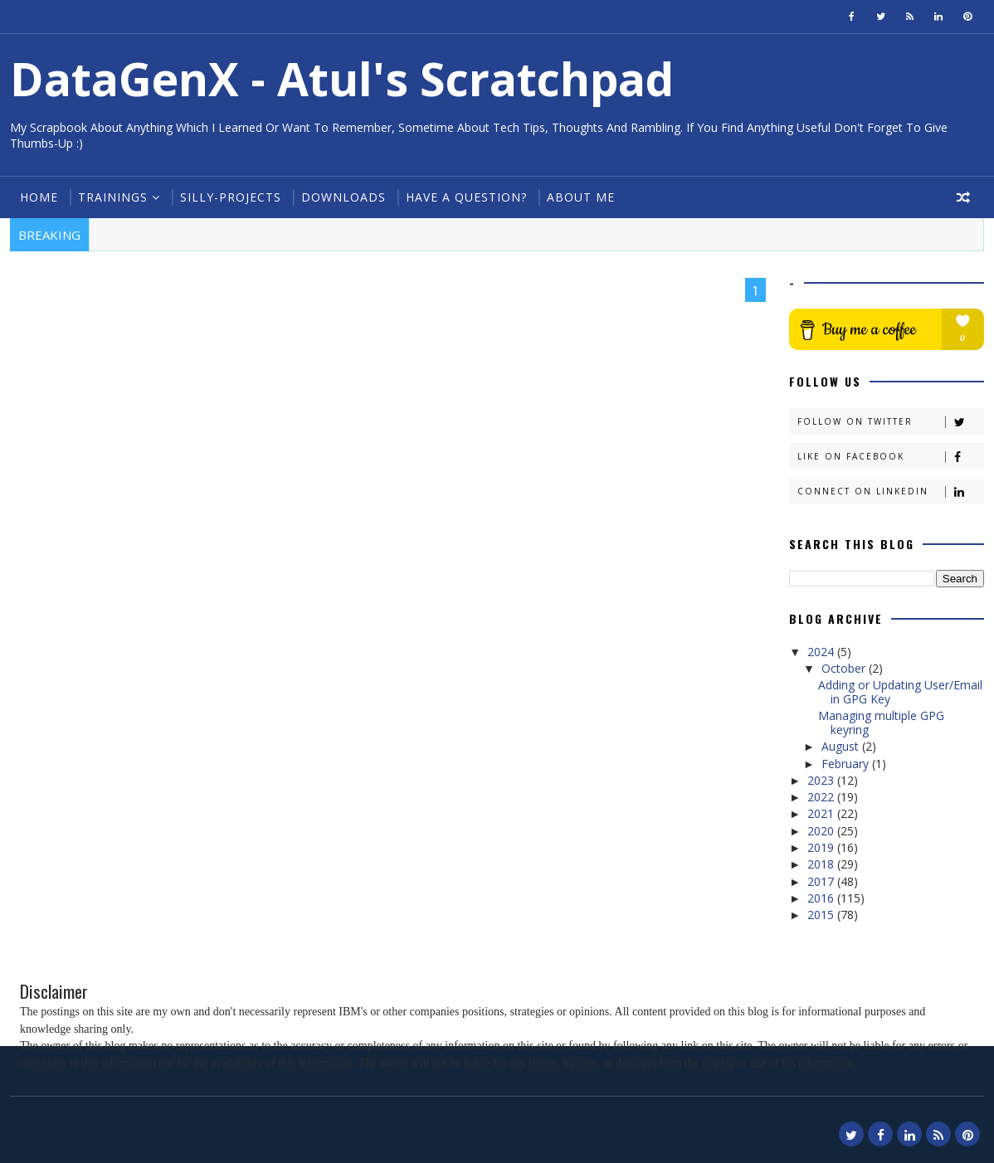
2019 (822, 847)
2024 (822, 651)
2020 (822, 831)
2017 (822, 881)
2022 (822, 797)
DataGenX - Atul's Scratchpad (342, 78)
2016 (822, 898)
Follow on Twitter (890, 422)
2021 (822, 813)
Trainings (113, 197)
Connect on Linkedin (890, 491)
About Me (581, 197)
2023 (822, 780)
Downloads (343, 197)
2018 (822, 864)
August (841, 746)
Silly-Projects (230, 197)
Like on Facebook (890, 456)
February (846, 763)
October (845, 668)
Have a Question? (466, 197)
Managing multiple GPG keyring (881, 722)
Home (39, 197)
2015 (822, 914)
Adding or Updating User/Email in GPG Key (900, 692)
